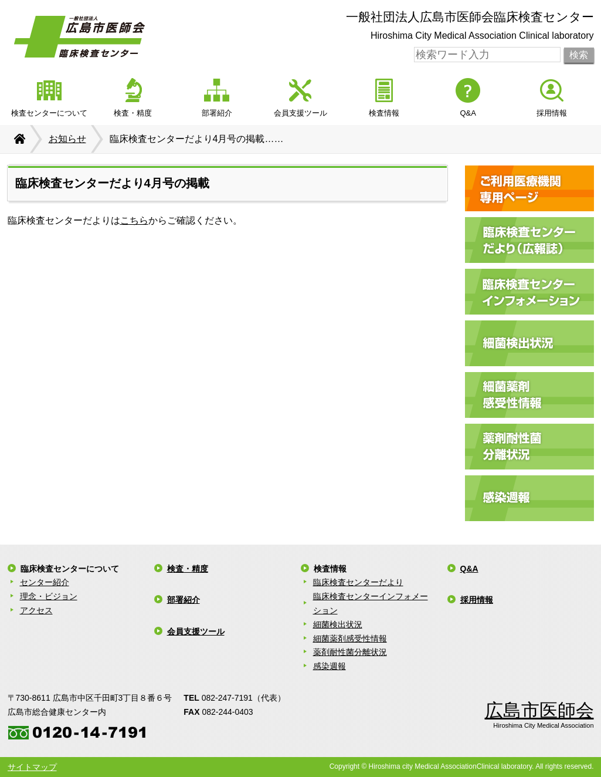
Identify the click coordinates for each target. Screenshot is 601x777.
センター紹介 (44, 582)
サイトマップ (32, 767)
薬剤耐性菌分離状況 (350, 652)
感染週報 (329, 666)
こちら (134, 220)
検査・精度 (187, 568)
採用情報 (476, 599)
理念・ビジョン (48, 596)
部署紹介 (183, 599)
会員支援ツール (196, 631)
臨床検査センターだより (358, 582)
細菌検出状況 (337, 624)
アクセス (36, 610)
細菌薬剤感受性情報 (350, 638)
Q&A (469, 568)
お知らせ (67, 139)
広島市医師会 (539, 710)
